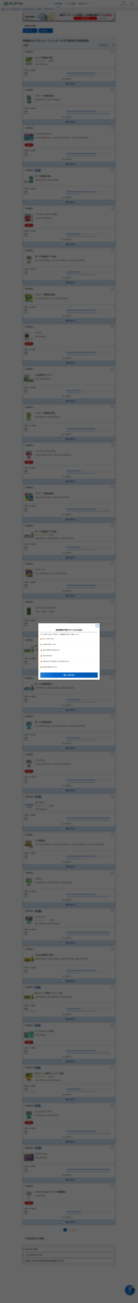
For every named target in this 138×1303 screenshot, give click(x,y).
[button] (69, 675)
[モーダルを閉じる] (97, 625)
